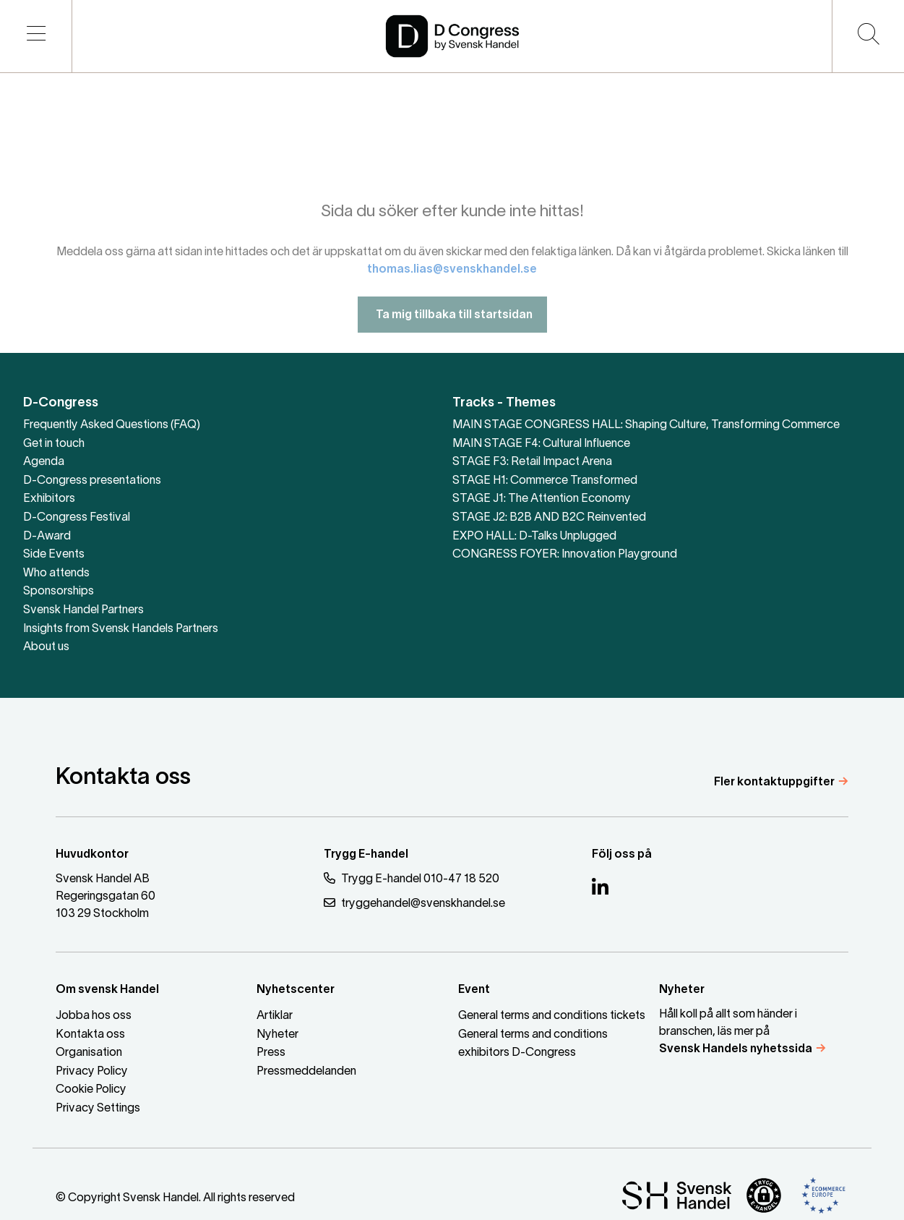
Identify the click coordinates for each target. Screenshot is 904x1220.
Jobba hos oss (94, 1016)
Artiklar (275, 1016)
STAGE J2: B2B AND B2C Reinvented (549, 518)
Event (474, 990)
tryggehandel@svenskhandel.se (414, 903)
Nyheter (277, 1035)
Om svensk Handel (107, 990)
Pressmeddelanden (306, 1072)
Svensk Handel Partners (83, 610)
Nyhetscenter (296, 990)
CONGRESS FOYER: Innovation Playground (564, 555)
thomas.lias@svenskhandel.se (452, 281)
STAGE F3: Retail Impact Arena (532, 462)
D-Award (47, 537)
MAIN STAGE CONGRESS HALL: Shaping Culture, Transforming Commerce (646, 425)
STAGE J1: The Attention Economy (541, 499)
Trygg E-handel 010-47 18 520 (411, 878)
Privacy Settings (98, 1109)
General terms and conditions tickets (551, 1016)
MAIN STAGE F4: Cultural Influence (541, 444)
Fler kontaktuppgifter (774, 782)
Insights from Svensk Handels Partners (120, 629)
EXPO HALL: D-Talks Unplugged (534, 537)
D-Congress (60, 403)
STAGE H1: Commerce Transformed (544, 481)
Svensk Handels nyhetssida (735, 1049)
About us (46, 647)
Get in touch (54, 444)
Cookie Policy (91, 1090)
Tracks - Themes (504, 403)
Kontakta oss (90, 1035)
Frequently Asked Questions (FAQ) (111, 425)
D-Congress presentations (92, 481)
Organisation (89, 1053)
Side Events (54, 555)
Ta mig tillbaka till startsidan (452, 327)
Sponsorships (58, 591)
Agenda (43, 462)
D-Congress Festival (76, 518)
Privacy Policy (92, 1072)
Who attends (56, 573)
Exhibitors (49, 499)
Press (271, 1053)
